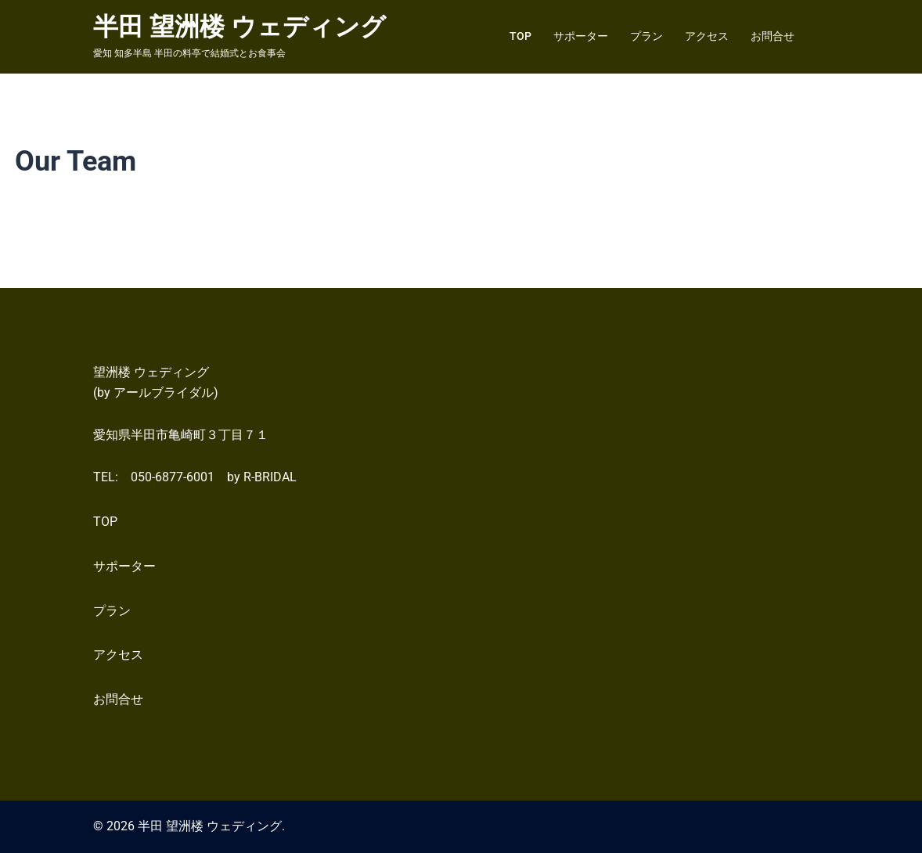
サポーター (580, 36)
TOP (520, 36)
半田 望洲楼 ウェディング (239, 26)
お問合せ (772, 36)
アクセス (707, 36)
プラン (646, 36)
